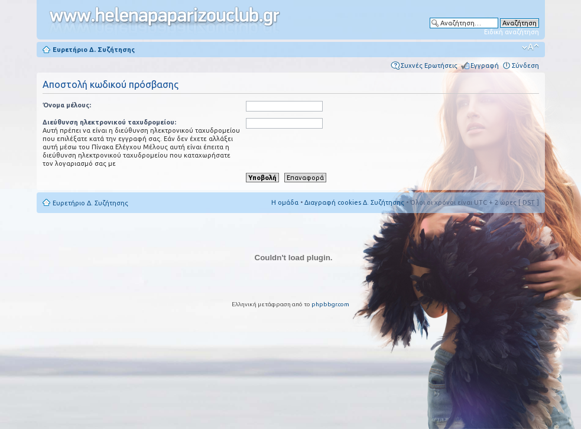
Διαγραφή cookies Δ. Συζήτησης (354, 202)
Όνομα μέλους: (67, 105)
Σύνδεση (525, 65)
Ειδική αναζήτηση (511, 31)
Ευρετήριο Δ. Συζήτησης (94, 49)
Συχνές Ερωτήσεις (429, 65)
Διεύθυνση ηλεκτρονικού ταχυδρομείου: (109, 122)
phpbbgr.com (330, 304)
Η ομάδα (284, 202)
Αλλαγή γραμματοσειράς (530, 47)
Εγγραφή (484, 65)
